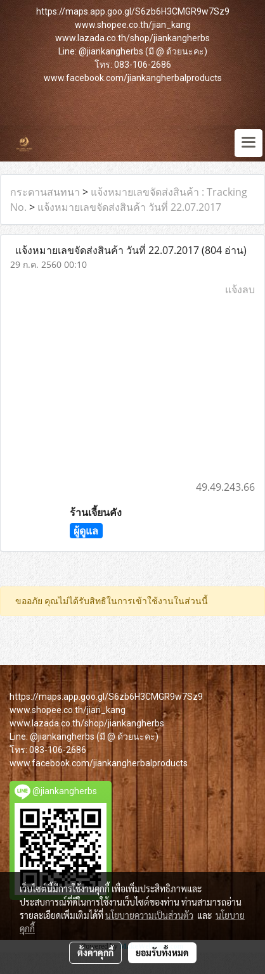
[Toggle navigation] (248, 143)
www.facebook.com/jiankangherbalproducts (133, 78)
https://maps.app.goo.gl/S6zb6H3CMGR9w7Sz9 (132, 11)
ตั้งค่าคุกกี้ (95, 952)
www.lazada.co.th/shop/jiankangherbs (132, 38)
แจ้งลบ (240, 289)
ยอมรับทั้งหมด (162, 952)
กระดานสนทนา (45, 192)
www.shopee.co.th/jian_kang (133, 25)
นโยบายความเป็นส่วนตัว (149, 915)
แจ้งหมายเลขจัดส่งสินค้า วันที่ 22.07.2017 (129, 207)
